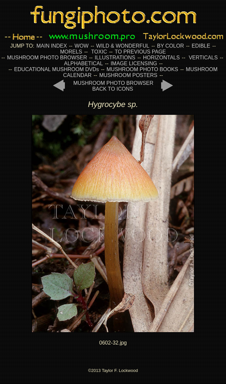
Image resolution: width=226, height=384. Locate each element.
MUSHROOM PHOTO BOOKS (142, 69)
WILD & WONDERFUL (123, 46)
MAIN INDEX (51, 46)
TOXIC (99, 51)
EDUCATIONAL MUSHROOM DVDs (56, 69)
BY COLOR (170, 46)
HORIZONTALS (161, 57)
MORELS (71, 51)
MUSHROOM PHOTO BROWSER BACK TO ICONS (113, 86)
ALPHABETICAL (83, 63)
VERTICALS (203, 57)
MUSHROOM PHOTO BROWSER (47, 57)
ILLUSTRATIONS (115, 57)
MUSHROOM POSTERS (128, 75)
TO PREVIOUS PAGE (140, 51)
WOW (81, 46)
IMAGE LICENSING (133, 63)
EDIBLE (201, 46)
